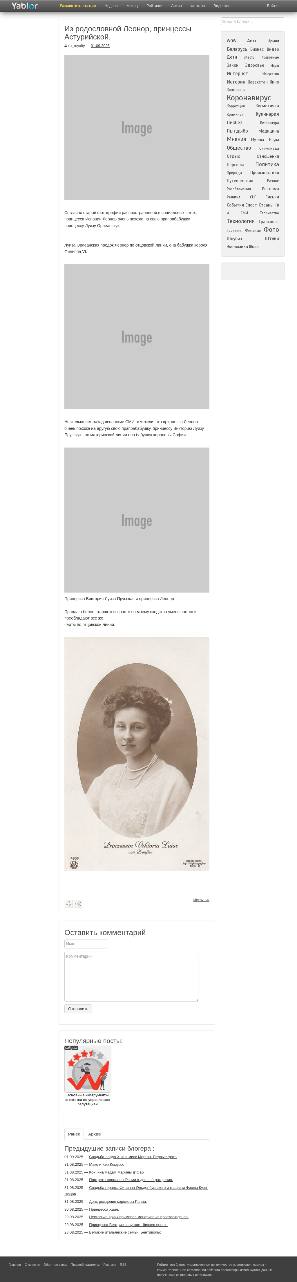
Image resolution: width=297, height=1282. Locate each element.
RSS (123, 1264)
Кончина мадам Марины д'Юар (116, 1172)
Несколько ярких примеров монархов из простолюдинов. (139, 1217)
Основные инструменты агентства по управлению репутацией (87, 1076)
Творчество (269, 213)
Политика (267, 164)
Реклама (270, 188)
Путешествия (240, 180)
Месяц (132, 5)
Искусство (270, 74)
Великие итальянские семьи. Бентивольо (125, 1232)
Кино (274, 82)
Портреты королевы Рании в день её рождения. (131, 1180)
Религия (233, 197)
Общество (239, 147)
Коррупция (236, 106)
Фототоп (198, 5)
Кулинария (267, 114)
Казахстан (258, 82)
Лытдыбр (237, 131)
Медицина (268, 131)
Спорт (251, 205)
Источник (201, 900)
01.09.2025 (100, 46)
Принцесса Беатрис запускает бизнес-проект (128, 1225)
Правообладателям (85, 1264)
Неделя (111, 5)
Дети (232, 57)
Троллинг (234, 230)
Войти (272, 5)
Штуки (272, 239)
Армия (273, 41)
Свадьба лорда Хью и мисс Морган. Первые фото (133, 1157)
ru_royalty (74, 46)
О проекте (32, 1264)
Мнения (236, 139)
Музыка (257, 139)
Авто (252, 41)
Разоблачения (239, 189)
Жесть (249, 57)
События (235, 205)
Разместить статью (78, 5)
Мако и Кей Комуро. (106, 1164)
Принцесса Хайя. (104, 1209)
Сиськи (272, 197)
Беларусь (237, 49)
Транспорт (268, 221)
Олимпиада (269, 148)
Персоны (235, 164)
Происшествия (264, 172)
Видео (273, 49)
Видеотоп (221, 5)
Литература (269, 123)
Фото (271, 229)
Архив (176, 5)
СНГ (253, 197)
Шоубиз (234, 238)
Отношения (268, 156)
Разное (273, 181)
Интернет (237, 73)
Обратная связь (55, 1264)
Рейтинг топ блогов (171, 1264)
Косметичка (267, 105)
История (236, 82)
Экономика (237, 246)
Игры (275, 65)
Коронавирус (249, 98)
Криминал (235, 114)
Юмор (254, 247)
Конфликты (236, 90)
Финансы (253, 230)
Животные (270, 57)
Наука (274, 139)
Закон (232, 65)
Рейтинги (154, 5)
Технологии (241, 221)
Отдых (233, 156)
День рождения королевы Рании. (118, 1201)
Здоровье (254, 65)
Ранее (74, 1134)
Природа (234, 173)
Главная (15, 1264)
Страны (266, 205)
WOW (231, 41)
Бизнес (257, 49)
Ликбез (234, 122)
